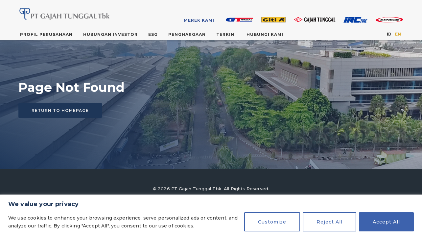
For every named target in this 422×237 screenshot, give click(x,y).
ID (389, 34)
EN (398, 34)
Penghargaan (187, 34)
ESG (153, 34)
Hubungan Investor (110, 34)
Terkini (226, 34)
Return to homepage (60, 110)
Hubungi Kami (264, 34)
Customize (272, 222)
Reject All (329, 222)
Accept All (386, 222)
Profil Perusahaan (46, 34)
